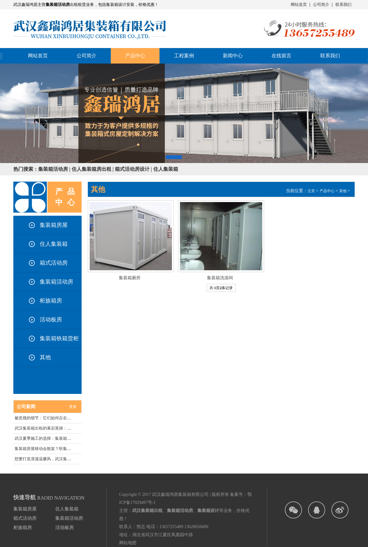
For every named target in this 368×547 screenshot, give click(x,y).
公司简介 (321, 4)
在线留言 (281, 55)
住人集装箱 (54, 244)
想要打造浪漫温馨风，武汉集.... (43, 459)
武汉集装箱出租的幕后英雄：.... (43, 428)
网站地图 (128, 542)
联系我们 (343, 4)
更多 (73, 406)
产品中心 (327, 191)
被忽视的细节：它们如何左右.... (43, 418)
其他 (45, 357)
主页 (311, 191)
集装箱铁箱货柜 (59, 338)
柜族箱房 (51, 301)
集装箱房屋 (54, 225)
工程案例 (184, 55)
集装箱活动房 (56, 282)
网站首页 (299, 4)
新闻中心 (233, 55)
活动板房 (51, 319)
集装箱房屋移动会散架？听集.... (43, 448)
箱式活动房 (54, 263)
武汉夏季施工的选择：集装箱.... (43, 438)
